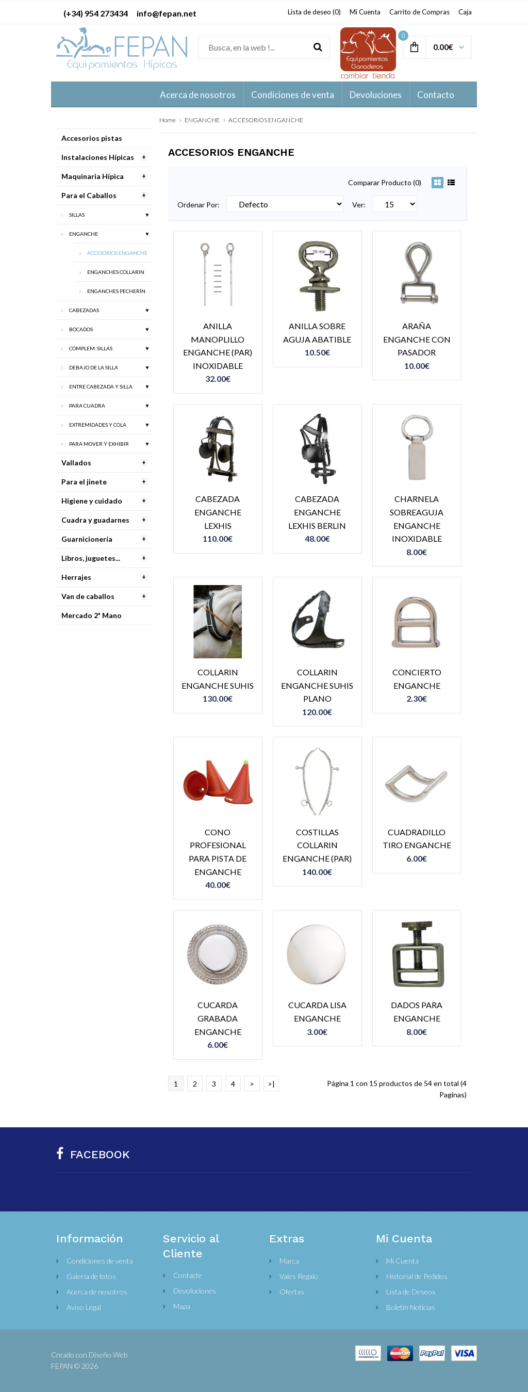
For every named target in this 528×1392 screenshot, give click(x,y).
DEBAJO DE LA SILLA (93, 367)
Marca (289, 1260)
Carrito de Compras (419, 12)
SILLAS (77, 215)
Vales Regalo (298, 1276)
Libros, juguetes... (90, 558)
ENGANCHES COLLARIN (115, 272)
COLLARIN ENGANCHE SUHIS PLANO (317, 685)
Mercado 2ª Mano (91, 615)
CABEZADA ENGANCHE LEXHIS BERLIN (317, 512)
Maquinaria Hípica (92, 176)
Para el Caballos (89, 195)
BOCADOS (81, 329)
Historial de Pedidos (417, 1276)
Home (167, 120)
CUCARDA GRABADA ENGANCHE (217, 1018)
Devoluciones (194, 1290)
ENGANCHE (202, 120)
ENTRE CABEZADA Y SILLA (101, 386)
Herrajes (76, 577)
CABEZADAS (84, 310)
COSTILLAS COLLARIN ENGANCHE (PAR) (317, 845)
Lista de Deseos (411, 1291)
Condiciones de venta (100, 1260)
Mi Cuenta (365, 12)
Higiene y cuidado (91, 500)
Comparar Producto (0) (384, 182)
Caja (465, 12)
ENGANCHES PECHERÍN (116, 291)
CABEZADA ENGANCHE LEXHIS (217, 512)
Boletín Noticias (410, 1307)
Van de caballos (87, 596)
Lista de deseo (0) (314, 12)
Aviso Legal (84, 1307)
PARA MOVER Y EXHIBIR (99, 444)
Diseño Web (108, 1354)
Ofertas (291, 1291)
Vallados (76, 462)
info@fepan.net (166, 13)
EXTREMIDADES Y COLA (97, 425)
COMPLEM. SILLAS (90, 348)
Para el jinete (84, 481)
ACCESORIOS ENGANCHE (265, 120)
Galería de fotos (91, 1276)
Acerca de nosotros (97, 1291)
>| (271, 1083)
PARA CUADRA (87, 405)
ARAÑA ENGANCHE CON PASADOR (417, 339)
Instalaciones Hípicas (97, 157)
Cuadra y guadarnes (95, 519)
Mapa (181, 1306)
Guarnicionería (86, 539)
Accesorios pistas (91, 138)
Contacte (187, 1275)
